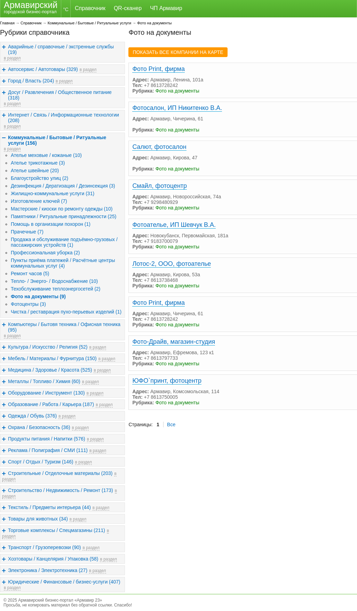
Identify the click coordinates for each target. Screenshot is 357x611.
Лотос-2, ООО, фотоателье (171, 263)
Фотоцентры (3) (28, 304)
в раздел (12, 58)
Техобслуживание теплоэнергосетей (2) (56, 289)
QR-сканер (128, 8)
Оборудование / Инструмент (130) (46, 393)
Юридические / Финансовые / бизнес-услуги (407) (64, 582)
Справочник (90, 8)
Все (171, 424)
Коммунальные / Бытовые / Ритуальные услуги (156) (57, 140)
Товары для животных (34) (38, 519)
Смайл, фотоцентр (159, 185)
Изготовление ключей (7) (39, 201)
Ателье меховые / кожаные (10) (46, 155)
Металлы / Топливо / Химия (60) (44, 381)
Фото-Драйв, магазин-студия (173, 341)
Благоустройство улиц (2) (39, 178)
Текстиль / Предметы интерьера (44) (49, 507)
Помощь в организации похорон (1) (50, 224)
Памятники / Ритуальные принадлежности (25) (64, 216)
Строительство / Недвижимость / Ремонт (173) (60, 490)
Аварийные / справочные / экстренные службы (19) (61, 49)
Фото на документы (154, 23)
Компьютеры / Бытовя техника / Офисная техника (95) (64, 327)
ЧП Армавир (166, 8)
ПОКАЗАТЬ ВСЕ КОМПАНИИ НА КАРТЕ (178, 52)
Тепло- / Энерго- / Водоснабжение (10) (54, 281)
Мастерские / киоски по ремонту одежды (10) (62, 209)
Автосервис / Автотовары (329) (43, 69)
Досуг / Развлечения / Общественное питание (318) (60, 95)
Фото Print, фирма (158, 68)
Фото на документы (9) (38, 296)
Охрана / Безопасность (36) (39, 427)
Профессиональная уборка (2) (45, 252)
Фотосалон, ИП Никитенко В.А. (177, 107)
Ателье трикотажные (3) (38, 163)
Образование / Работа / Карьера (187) (51, 404)
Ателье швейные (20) (35, 170)
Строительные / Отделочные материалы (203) (60, 473)
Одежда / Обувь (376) (32, 416)
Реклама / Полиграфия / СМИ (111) (48, 450)
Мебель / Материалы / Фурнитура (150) (52, 358)
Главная (7, 23)
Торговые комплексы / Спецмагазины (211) (56, 530)
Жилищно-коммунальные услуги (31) (52, 193)
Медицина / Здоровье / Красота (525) (50, 370)
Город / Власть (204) (31, 81)
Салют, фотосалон (159, 146)
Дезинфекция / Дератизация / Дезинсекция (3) (63, 186)
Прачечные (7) (27, 232)
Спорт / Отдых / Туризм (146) (40, 462)
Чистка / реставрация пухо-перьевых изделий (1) (66, 312)
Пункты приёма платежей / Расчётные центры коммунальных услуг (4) (63, 263)
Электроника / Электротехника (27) (47, 570)
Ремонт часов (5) (30, 273)
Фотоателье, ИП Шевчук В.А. (174, 224)
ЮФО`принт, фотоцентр (166, 380)
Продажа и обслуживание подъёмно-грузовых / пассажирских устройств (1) (64, 242)
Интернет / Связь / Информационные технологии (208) (63, 117)
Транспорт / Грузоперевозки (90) (44, 547)
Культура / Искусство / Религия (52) (48, 347)
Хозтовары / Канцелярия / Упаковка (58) (53, 559)
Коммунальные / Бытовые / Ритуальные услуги (89, 23)
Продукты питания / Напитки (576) (46, 439)
